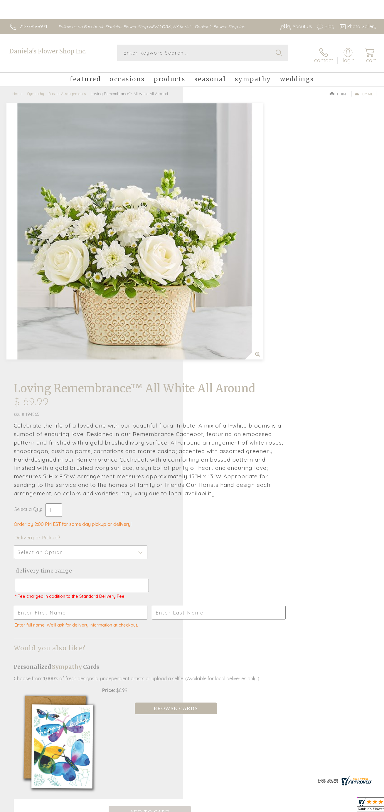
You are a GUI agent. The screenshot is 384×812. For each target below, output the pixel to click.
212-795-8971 (33, 26)
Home (17, 89)
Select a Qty (206, 279)
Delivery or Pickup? (216, 307)
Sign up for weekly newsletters (192, 663)
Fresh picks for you (192, 630)
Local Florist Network (323, 806)
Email (364, 89)
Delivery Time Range (221, 340)
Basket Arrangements (67, 89)
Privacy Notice (281, 806)
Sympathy (35, 89)
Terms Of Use (246, 806)
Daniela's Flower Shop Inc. (47, 51)
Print (339, 89)
